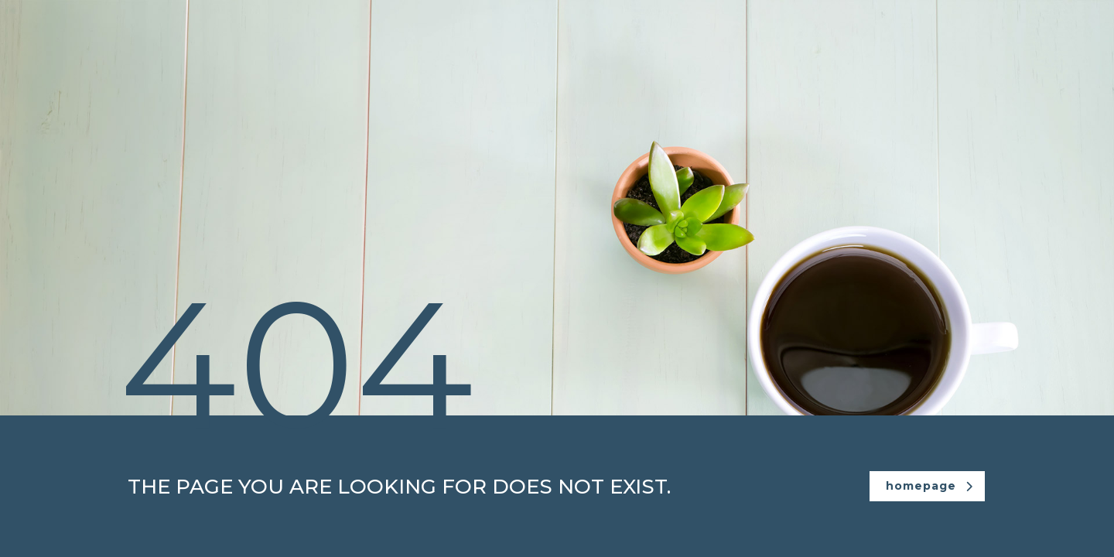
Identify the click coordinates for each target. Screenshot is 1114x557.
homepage (929, 486)
